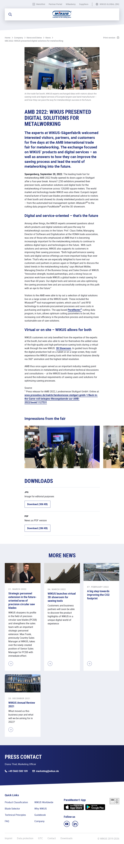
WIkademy (71, 4)
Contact (52, 838)
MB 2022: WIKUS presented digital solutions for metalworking (34, 40)
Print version (109, 37)
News (48, 37)
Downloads (66, 838)
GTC (40, 838)
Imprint (8, 838)
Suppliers (83, 4)
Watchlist (39, 4)
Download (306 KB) (37, 504)
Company (18, 37)
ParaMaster (75, 309)
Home (7, 37)
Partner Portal (55, 4)
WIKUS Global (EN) (109, 4)
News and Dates (34, 37)
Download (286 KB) (37, 528)
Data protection (25, 838)
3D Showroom (63, 348)
